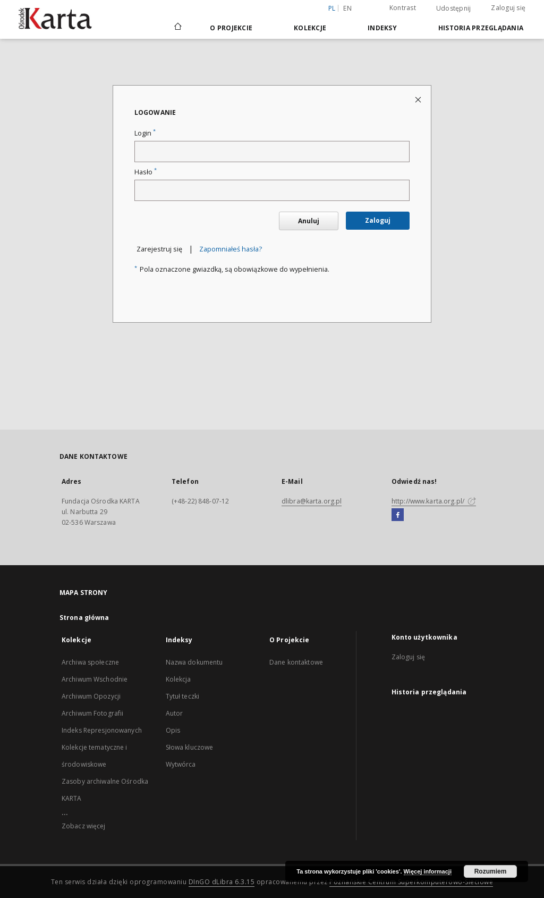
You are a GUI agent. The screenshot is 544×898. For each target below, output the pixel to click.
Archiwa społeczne (90, 662)
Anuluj (308, 220)
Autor (174, 713)
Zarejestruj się (159, 249)
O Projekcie (231, 27)
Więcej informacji (428, 871)
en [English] (347, 8)
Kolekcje (310, 27)
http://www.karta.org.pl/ (434, 501)
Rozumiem (490, 871)
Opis (173, 730)
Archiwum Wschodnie (95, 679)
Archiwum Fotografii (92, 713)
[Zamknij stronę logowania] (419, 99)
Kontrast (402, 7)
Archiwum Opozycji (91, 696)
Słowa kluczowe (190, 747)
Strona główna (84, 617)
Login (145, 133)
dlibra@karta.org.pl (312, 501)
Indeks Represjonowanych (102, 730)
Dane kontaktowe (296, 662)
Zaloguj (377, 220)
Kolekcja (178, 679)
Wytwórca (181, 764)
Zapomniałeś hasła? (230, 249)
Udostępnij (453, 8)
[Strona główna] (177, 27)
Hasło (145, 172)
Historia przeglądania (480, 27)
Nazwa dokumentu (194, 662)
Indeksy (382, 27)
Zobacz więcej (84, 825)
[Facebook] (398, 515)
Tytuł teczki (182, 696)
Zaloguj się (508, 7)
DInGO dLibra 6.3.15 (222, 881)
